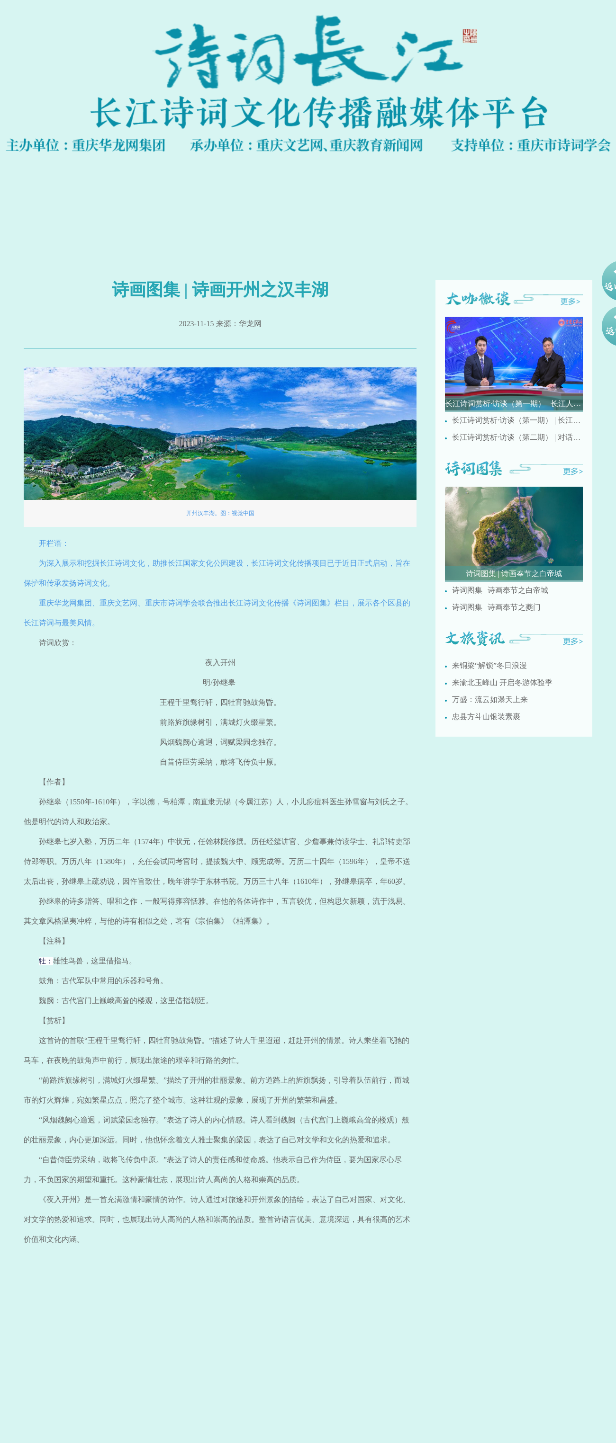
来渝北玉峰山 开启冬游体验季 (502, 682)
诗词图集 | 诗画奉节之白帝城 (500, 590)
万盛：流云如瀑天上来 (490, 699)
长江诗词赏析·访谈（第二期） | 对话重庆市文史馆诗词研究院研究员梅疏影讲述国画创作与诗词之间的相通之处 (517, 437)
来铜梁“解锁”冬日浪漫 (489, 665)
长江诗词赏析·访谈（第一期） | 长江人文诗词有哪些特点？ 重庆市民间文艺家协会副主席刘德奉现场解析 (517, 420)
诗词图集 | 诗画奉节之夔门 (496, 607)
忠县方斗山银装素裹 (486, 717)
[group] (514, 364)
